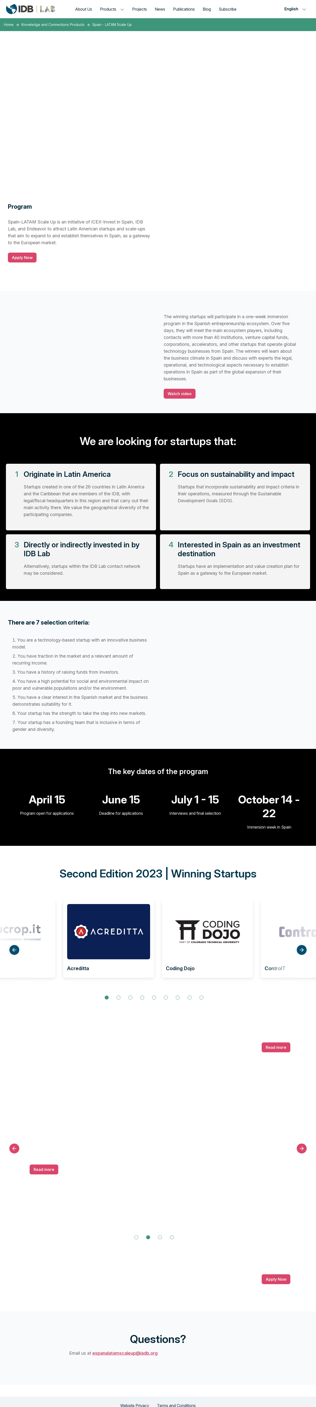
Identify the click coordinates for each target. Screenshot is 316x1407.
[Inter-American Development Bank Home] (30, 9)
